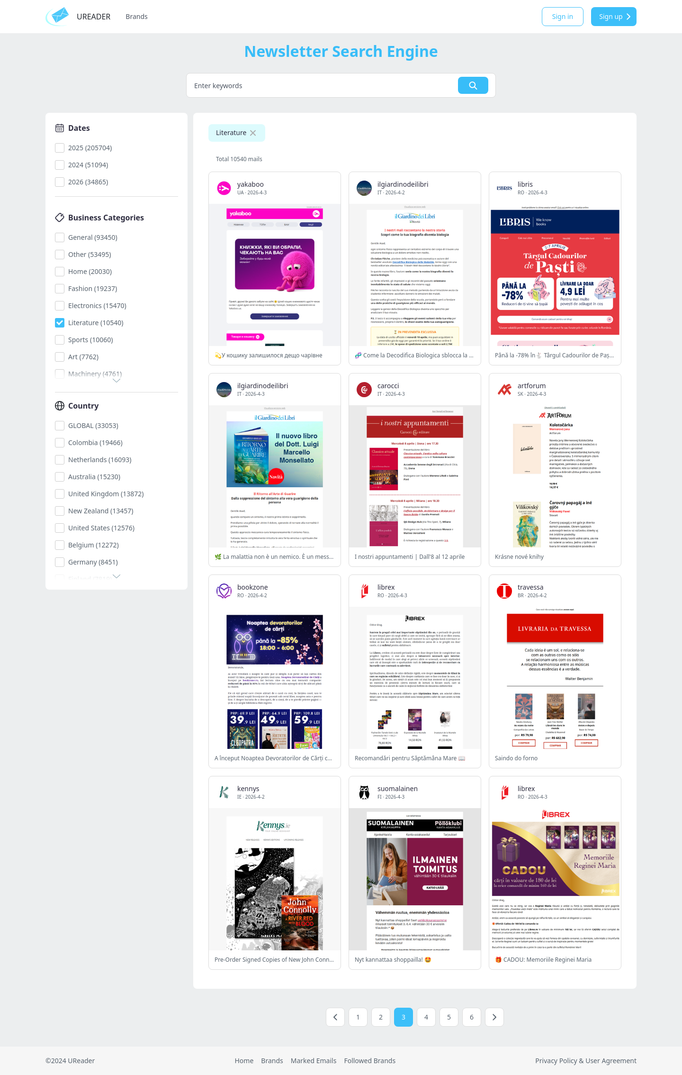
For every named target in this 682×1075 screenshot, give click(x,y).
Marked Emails (314, 1060)
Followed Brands (369, 1060)
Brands (136, 16)
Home (243, 1060)
